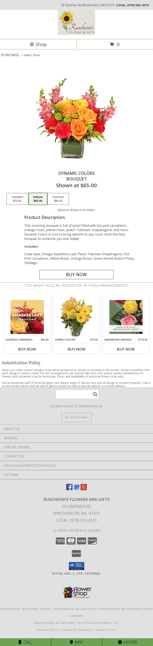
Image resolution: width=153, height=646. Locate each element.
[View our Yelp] (83, 489)
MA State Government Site (98, 623)
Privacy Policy (47, 630)
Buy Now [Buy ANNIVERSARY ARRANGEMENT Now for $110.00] (126, 349)
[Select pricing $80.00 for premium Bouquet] (58, 199)
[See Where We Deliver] (76, 417)
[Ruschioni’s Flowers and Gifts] (76, 34)
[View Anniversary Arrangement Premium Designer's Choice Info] (126, 317)
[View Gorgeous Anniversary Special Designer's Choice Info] (27, 317)
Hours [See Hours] (127, 642)
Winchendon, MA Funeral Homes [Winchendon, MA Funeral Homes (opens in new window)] (25, 609)
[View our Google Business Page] (76, 489)
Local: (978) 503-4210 (76, 520)
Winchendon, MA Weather (54, 623)
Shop (38, 44)
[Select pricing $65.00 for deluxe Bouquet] (38, 199)
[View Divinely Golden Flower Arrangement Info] (76, 317)
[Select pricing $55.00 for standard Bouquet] (17, 199)
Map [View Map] (76, 642)
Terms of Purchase (78, 630)
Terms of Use (106, 630)
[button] (76, 566)
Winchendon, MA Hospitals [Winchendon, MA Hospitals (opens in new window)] (75, 609)
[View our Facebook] (69, 489)
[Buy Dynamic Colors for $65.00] (76, 274)
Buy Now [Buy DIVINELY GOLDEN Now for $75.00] (76, 349)
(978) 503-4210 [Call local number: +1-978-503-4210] (138, 5)
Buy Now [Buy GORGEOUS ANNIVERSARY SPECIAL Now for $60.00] (27, 349)
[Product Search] (77, 394)
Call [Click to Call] (25, 642)
